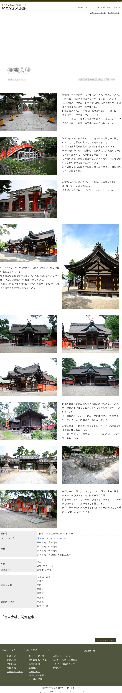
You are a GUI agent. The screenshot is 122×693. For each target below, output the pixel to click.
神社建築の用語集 (38, 660)
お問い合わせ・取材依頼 (65, 660)
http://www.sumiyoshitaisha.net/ (53, 538)
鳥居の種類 (34, 664)
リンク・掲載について (64, 664)
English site (89, 651)
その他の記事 (35, 679)
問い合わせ (117, 7)
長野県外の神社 (113, 13)
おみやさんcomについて (85, 7)
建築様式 (33, 668)
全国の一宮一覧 (36, 656)
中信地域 (11, 664)
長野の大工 (34, 671)
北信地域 (11, 656)
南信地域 (11, 668)
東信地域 (11, 660)
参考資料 (57, 668)
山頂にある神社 (36, 675)
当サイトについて (62, 656)
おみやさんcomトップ (98, 13)
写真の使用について (103, 7)
